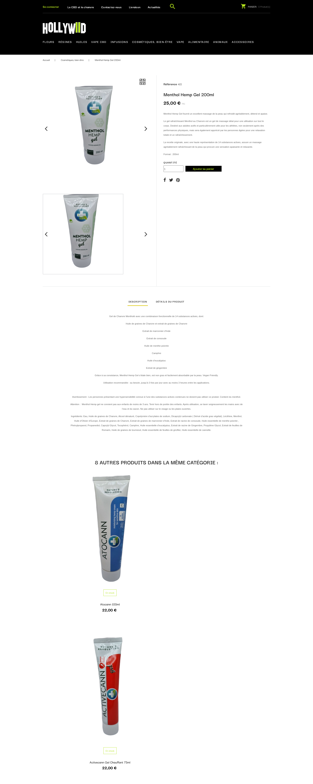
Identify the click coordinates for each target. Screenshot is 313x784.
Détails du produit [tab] (170, 301)
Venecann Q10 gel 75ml (127, 648)
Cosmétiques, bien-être (152, 42)
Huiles (81, 42)
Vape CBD (98, 42)
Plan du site (147, 744)
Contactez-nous (111, 7)
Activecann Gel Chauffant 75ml (127, 543)
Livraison (134, 7)
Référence (170, 83)
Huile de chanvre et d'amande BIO (68, 648)
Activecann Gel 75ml (185, 543)
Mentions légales (150, 729)
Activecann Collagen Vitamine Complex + (244, 545)
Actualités (154, 7)
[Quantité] (173, 168)
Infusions (119, 42)
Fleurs (48, 42)
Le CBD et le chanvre (80, 7)
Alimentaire (198, 42)
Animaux (220, 42)
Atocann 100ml (69, 543)
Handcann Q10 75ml (185, 648)
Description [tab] (138, 301)
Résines (65, 42)
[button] (51, 6)
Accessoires (243, 42)
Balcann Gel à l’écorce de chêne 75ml (244, 650)
